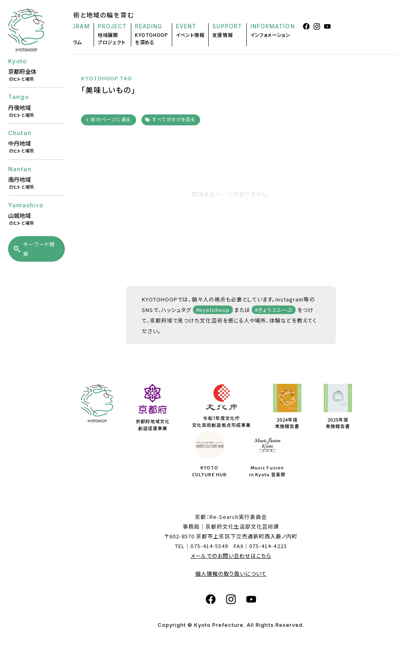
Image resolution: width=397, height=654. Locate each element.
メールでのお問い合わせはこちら (231, 555)
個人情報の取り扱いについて (231, 573)
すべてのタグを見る (173, 119)
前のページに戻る (111, 119)
